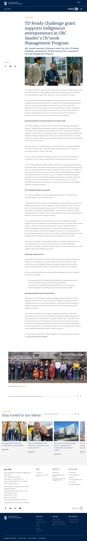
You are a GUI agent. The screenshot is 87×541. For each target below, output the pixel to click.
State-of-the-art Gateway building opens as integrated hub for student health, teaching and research (65, 446)
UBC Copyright (32, 538)
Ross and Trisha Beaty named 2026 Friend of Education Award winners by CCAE (38, 445)
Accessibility (42, 538)
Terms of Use (22, 538)
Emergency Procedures (10, 538)
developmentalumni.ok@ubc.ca (17, 499)
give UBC (7, 469)
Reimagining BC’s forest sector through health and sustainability (12, 444)
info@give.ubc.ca (13, 483)
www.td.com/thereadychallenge (38, 336)
